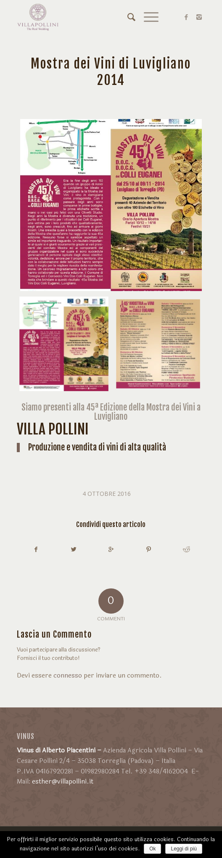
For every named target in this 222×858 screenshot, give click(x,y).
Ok (152, 849)
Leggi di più (183, 849)
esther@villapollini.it (62, 781)
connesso (67, 676)
